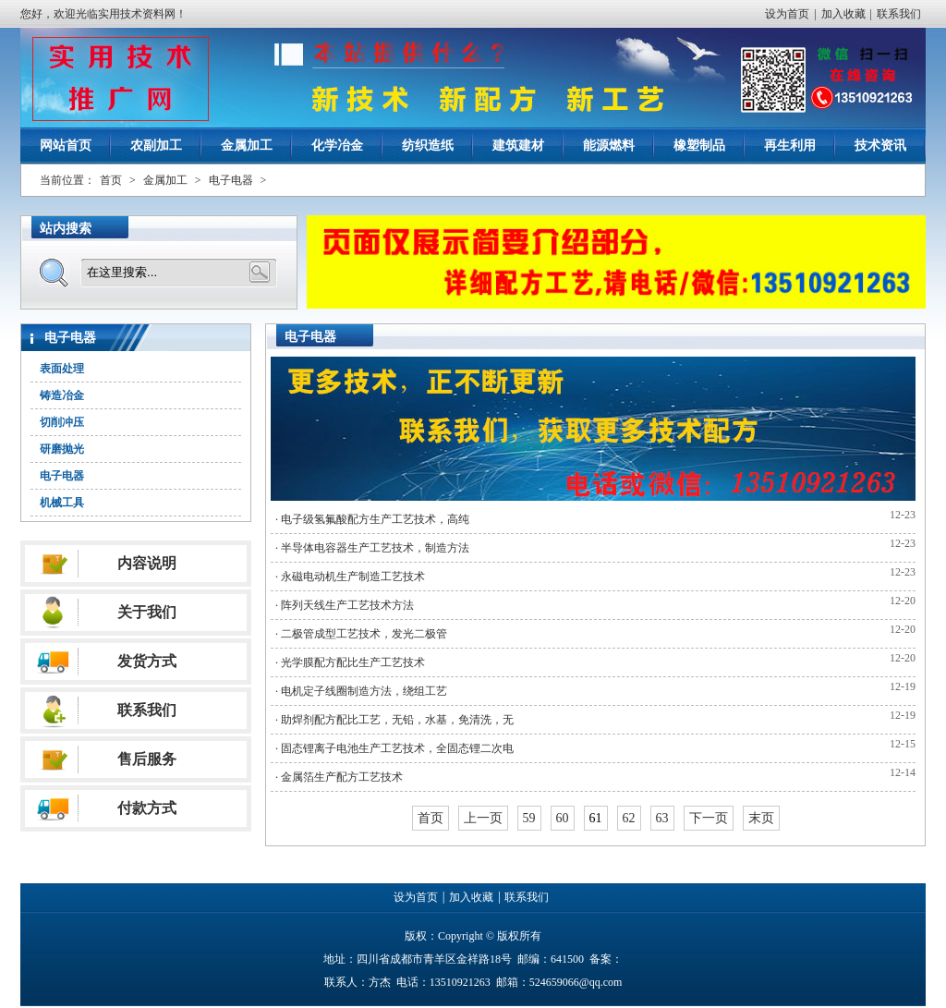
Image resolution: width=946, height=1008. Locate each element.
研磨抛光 (62, 449)
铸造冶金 (62, 395)
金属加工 (247, 145)
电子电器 (231, 180)
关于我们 (146, 612)
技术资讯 (880, 145)
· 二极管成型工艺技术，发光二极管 (361, 633)
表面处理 (62, 368)
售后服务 (146, 759)
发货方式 (146, 661)
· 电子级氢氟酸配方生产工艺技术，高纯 (372, 519)
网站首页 (65, 145)
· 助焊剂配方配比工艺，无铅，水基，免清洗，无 (394, 719)
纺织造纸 (428, 145)
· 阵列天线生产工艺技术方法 (344, 605)
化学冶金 (337, 145)
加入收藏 (843, 13)
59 (529, 818)
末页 (761, 818)
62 (629, 818)
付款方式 (146, 808)
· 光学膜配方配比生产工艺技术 (350, 662)
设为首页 (787, 13)
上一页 (483, 818)
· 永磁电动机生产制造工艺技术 (350, 576)
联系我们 (899, 13)
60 (562, 818)
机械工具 (62, 502)
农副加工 (156, 145)
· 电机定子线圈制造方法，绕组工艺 (361, 691)
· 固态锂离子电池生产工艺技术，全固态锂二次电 (394, 748)
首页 (111, 180)
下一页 (708, 818)
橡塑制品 (699, 145)
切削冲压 (62, 422)
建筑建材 (518, 145)
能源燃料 (609, 145)
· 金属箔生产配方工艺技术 (339, 777)
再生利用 (790, 145)
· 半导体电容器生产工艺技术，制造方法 (372, 547)
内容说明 (146, 563)
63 (662, 818)
